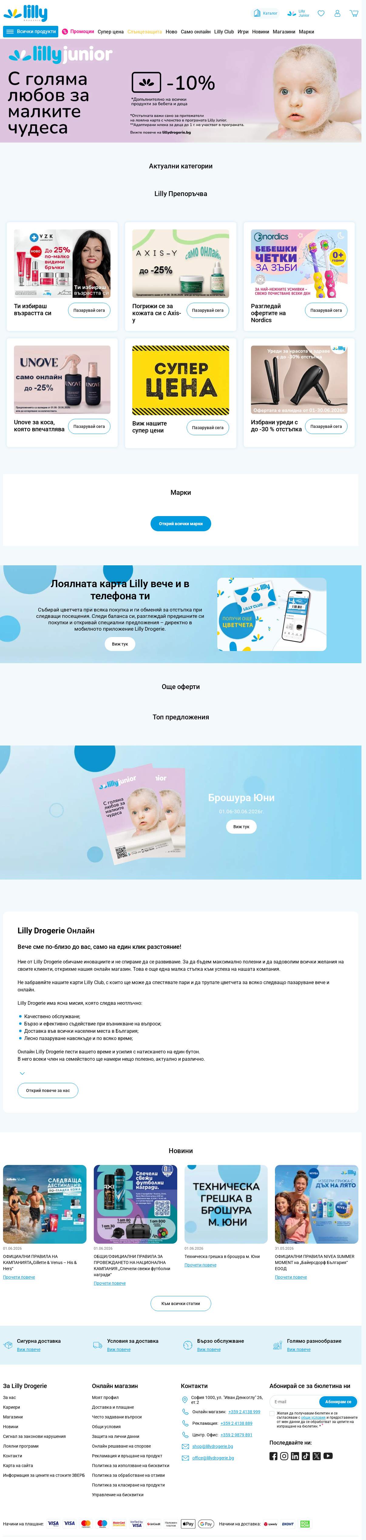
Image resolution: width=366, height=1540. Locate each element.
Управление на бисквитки (118, 1495)
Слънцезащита (144, 32)
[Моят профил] (337, 13)
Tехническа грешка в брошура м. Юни (222, 1257)
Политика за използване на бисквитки (130, 1466)
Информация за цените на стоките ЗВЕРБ (44, 1476)
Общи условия (106, 1427)
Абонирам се (338, 1402)
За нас (9, 1398)
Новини (260, 32)
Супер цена (111, 32)
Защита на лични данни (115, 1437)
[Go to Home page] (25, 13)
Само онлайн (196, 32)
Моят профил (105, 1398)
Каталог (265, 13)
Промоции (82, 31)
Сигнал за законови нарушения (34, 1437)
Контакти (12, 1457)
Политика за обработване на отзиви (128, 1476)
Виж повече (28, 1350)
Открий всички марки (181, 523)
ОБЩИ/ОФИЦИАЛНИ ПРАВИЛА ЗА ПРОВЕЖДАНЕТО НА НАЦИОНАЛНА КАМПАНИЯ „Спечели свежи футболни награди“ (132, 1266)
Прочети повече (19, 1278)
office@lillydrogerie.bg (213, 1459)
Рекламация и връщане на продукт (127, 1457)
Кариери (11, 1408)
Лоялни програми (21, 1447)
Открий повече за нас (48, 1091)
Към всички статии (180, 1304)
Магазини (284, 32)
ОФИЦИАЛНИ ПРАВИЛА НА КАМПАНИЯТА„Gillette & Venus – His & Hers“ (40, 1263)
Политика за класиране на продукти (128, 1486)
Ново (171, 32)
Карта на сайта (18, 1466)
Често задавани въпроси (117, 1418)
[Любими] (321, 13)
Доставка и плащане (113, 1408)
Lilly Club (224, 32)
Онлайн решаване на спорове (121, 1447)
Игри (243, 32)
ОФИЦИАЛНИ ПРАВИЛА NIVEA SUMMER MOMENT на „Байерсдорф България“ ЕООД (314, 1263)
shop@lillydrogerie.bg (212, 1447)
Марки (306, 32)
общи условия (313, 1419)
